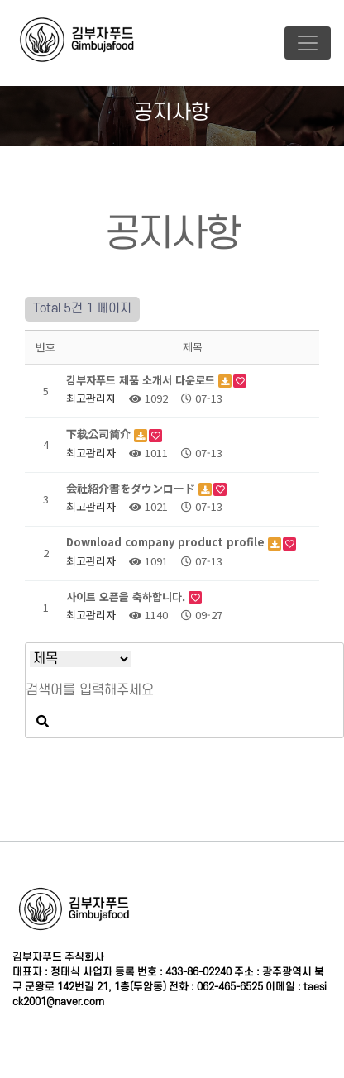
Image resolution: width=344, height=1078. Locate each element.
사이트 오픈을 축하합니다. (127, 596)
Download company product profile (167, 542)
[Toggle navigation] (307, 43)
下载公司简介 (100, 433)
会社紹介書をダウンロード (132, 488)
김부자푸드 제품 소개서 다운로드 (142, 380)
